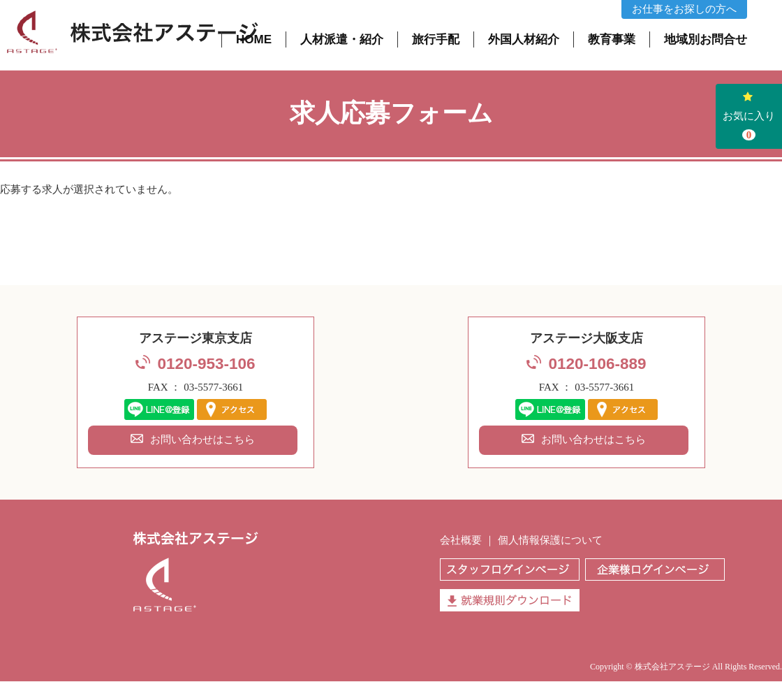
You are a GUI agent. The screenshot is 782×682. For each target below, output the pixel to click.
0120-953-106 (206, 363)
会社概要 (461, 540)
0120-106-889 (597, 363)
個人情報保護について (550, 540)
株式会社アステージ (672, 667)
